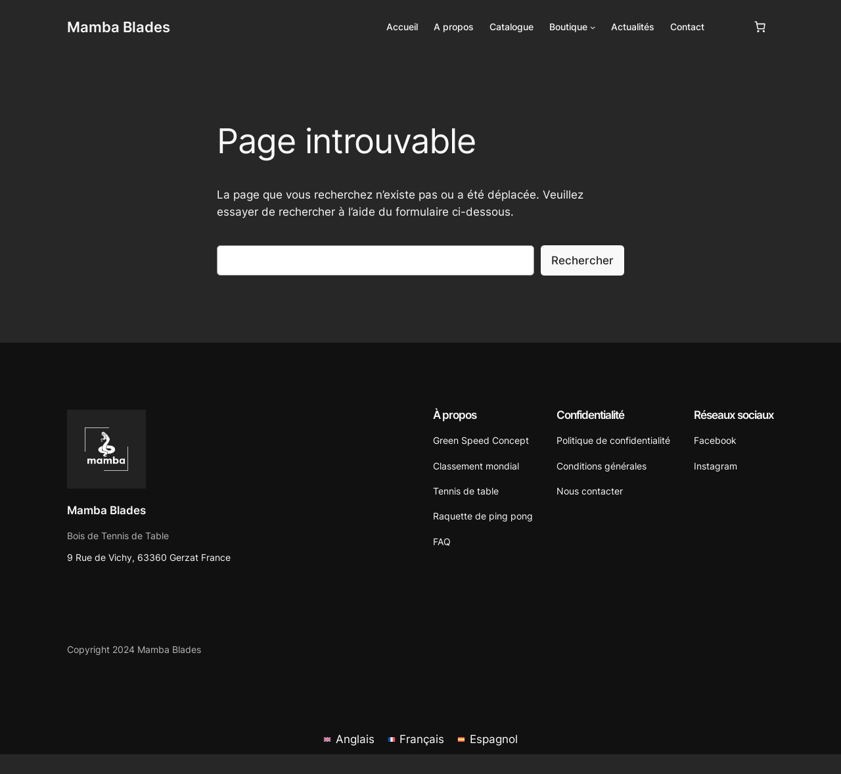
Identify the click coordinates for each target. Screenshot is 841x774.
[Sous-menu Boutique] (592, 27)
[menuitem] (349, 739)
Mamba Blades (118, 27)
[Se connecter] (728, 27)
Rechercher (582, 260)
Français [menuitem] (421, 739)
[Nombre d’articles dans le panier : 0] (760, 27)
